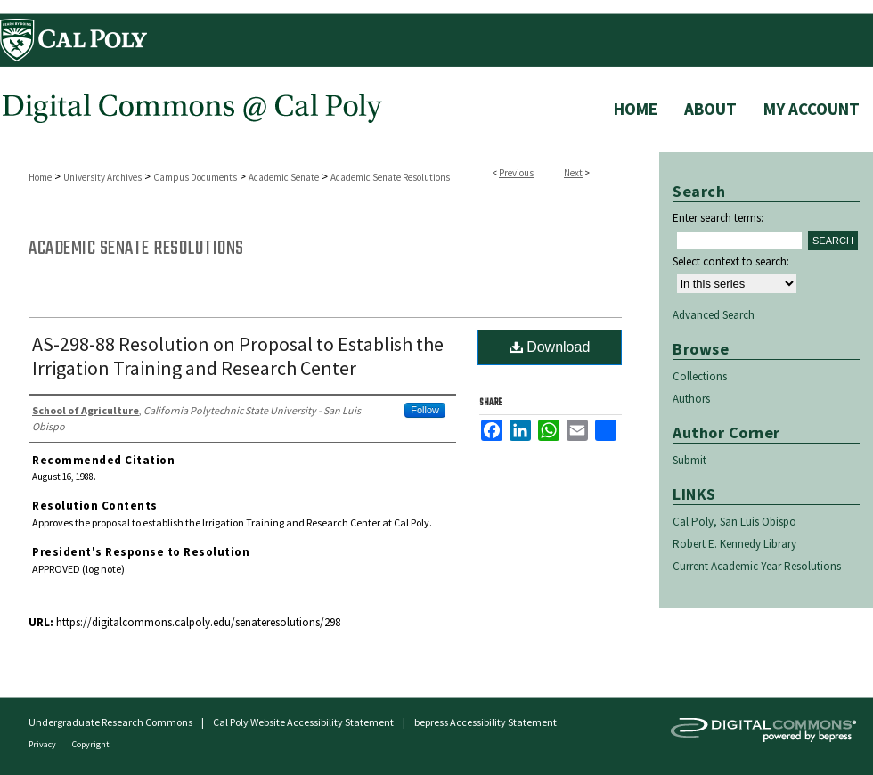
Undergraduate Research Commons (110, 722)
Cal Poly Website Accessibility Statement (303, 722)
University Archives (102, 177)
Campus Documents (195, 177)
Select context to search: (731, 261)
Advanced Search (714, 314)
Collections (700, 376)
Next (573, 173)
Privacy (43, 744)
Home (40, 177)
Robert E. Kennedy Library (734, 543)
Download (550, 347)
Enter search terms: (718, 217)
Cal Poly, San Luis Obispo (734, 521)
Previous (516, 173)
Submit (689, 460)
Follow (425, 409)
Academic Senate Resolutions (390, 177)
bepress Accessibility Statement (485, 722)
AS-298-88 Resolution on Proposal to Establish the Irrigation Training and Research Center (238, 355)
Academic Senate (284, 177)
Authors (691, 398)
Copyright (91, 744)
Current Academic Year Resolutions (757, 566)
